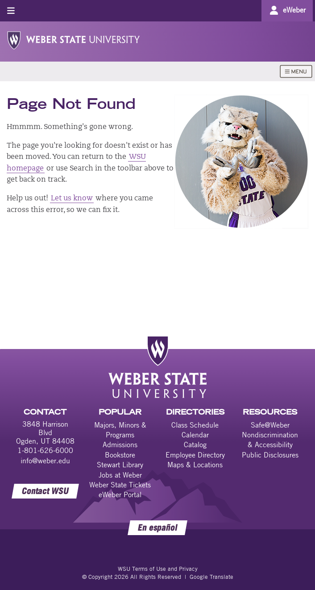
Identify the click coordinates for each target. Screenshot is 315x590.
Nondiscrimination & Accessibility (270, 439)
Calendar (195, 434)
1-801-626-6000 (45, 450)
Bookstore (120, 454)
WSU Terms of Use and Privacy (158, 568)
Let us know (72, 198)
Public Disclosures (270, 454)
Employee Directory (195, 454)
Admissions (120, 444)
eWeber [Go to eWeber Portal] (294, 9)
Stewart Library (120, 464)
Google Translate (211, 576)
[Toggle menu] (11, 10)
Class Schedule (195, 424)
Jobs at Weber (120, 474)
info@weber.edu (45, 460)
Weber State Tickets (120, 484)
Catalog (195, 444)
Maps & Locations (195, 464)
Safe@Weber (270, 424)
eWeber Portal (120, 494)
